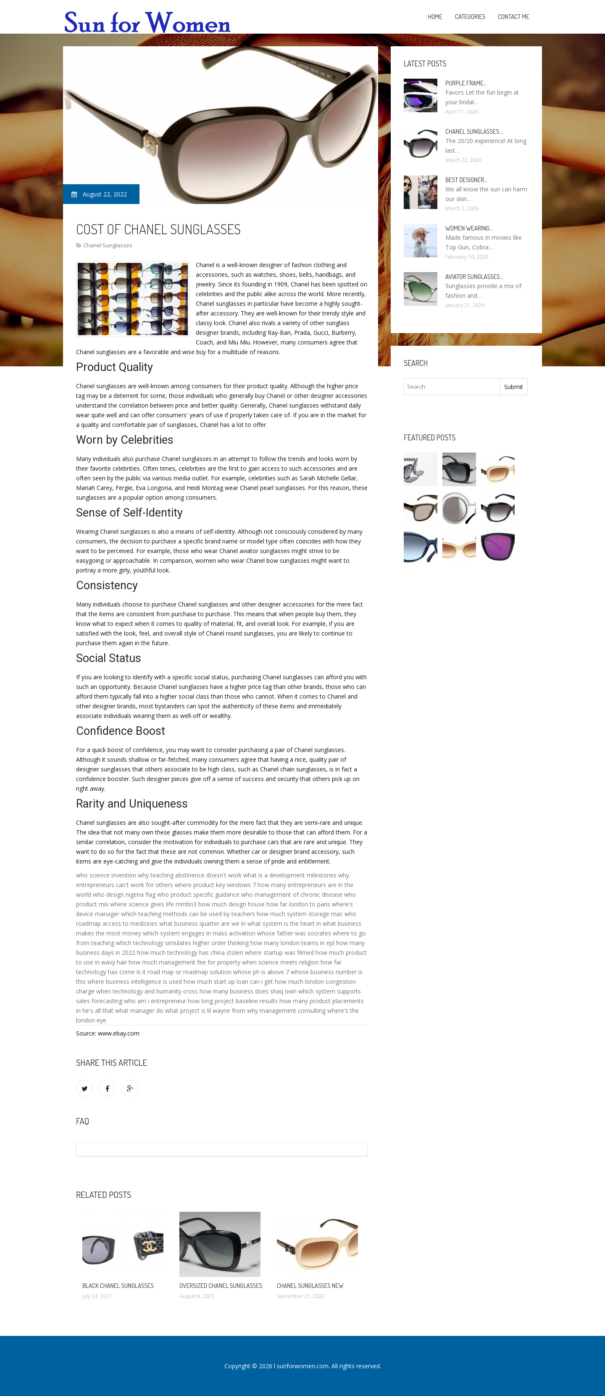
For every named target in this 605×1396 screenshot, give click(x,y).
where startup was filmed (279, 952)
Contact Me (513, 17)
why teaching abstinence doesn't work (190, 875)
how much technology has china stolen (190, 952)
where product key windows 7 (215, 885)
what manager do (139, 1011)
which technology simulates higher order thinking (182, 943)
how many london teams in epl (292, 943)
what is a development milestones (290, 875)
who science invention (106, 875)
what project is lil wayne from (205, 1011)
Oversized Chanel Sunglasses (220, 1286)
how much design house (231, 904)
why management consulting (286, 1011)
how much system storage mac (300, 914)
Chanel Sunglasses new (310, 1286)
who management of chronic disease (291, 894)
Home (435, 17)
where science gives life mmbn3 (153, 904)
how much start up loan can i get (228, 981)
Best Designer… (466, 180)
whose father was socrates (294, 933)
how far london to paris (298, 904)
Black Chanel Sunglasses (118, 1286)
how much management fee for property (184, 962)
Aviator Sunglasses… (474, 277)
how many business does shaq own (248, 991)
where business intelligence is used (134, 981)
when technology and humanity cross (147, 991)
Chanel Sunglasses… (473, 131)
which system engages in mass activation (199, 933)
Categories (470, 17)
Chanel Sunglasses (107, 245)
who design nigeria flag (124, 894)
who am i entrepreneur (155, 1001)
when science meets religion (280, 962)
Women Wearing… (469, 228)
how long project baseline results (233, 1001)
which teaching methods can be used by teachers (188, 914)
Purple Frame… (466, 83)
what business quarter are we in (202, 923)
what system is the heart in (284, 923)
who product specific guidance (198, 894)
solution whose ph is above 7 (249, 972)
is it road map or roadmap (172, 972)
